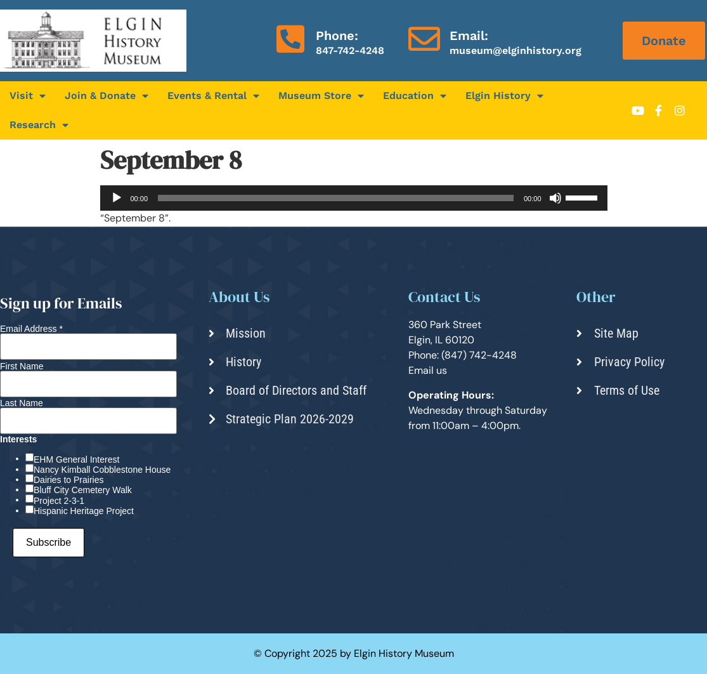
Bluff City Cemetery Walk (83, 490)
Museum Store (321, 95)
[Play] (116, 198)
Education (414, 95)
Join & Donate (106, 95)
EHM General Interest (76, 459)
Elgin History (504, 95)
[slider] (336, 198)
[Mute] (555, 198)
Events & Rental (213, 95)
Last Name (21, 403)
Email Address (31, 328)
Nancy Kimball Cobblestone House (102, 469)
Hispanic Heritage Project (84, 510)
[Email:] (424, 39)
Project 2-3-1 (59, 500)
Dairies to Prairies (68, 479)
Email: (469, 35)
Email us (427, 370)
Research (39, 125)
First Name (21, 366)
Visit (28, 95)
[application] (353, 198)
